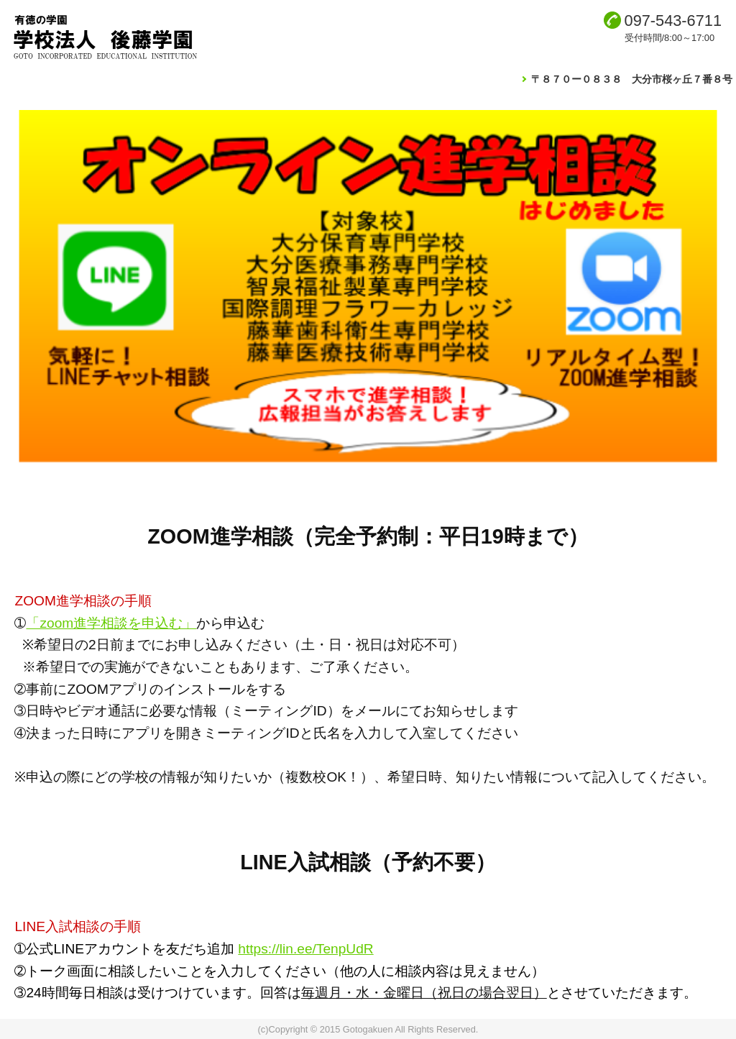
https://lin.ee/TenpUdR (305, 948)
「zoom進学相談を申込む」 (111, 623)
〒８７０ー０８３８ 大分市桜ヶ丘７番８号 (631, 79)
